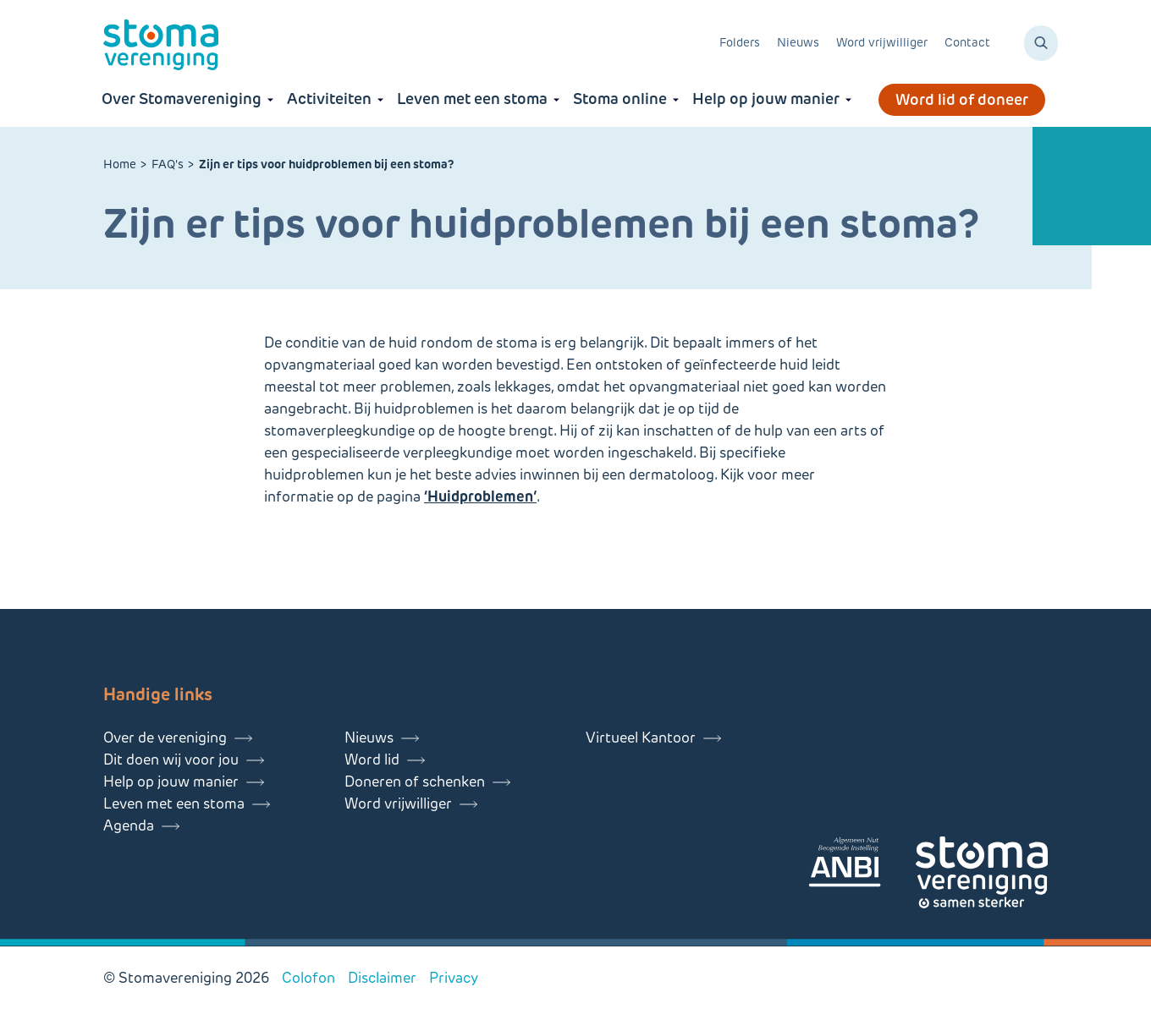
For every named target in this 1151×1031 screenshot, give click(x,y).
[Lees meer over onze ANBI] (861, 864)
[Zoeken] (1041, 43)
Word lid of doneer (961, 99)
